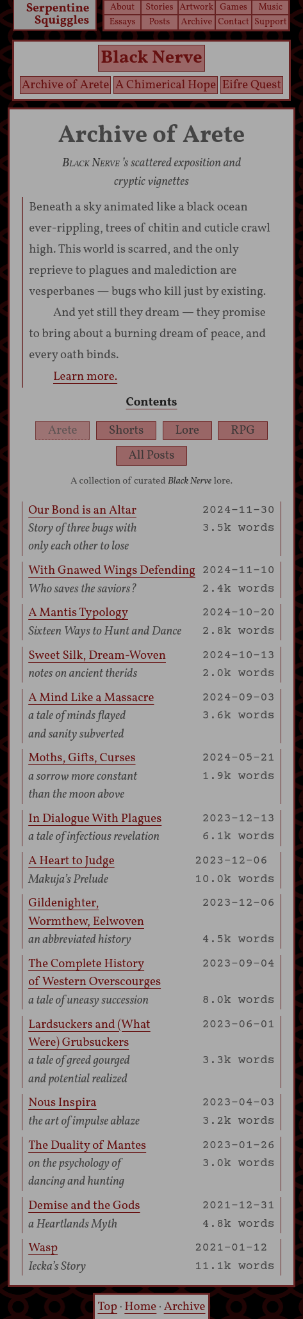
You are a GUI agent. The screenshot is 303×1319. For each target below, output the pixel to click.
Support (270, 21)
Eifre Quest (251, 85)
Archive (196, 21)
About (122, 7)
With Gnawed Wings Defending (111, 570)
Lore (188, 430)
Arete (63, 430)
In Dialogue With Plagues (94, 818)
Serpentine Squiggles (58, 16)
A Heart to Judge (71, 861)
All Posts (152, 455)
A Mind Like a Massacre (91, 698)
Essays (123, 21)
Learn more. (85, 376)
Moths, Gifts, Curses (81, 758)
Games (233, 7)
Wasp (43, 1248)
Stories (159, 7)
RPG (243, 430)
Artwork (196, 7)
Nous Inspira (62, 1102)
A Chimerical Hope (165, 85)
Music (271, 7)
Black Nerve (151, 58)
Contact (233, 21)
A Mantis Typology (78, 612)
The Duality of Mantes (87, 1145)
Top (107, 1307)
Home (140, 1307)
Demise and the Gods (84, 1205)
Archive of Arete (66, 85)
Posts (159, 21)
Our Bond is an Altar (82, 510)
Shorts (126, 430)
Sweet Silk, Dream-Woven (97, 655)
